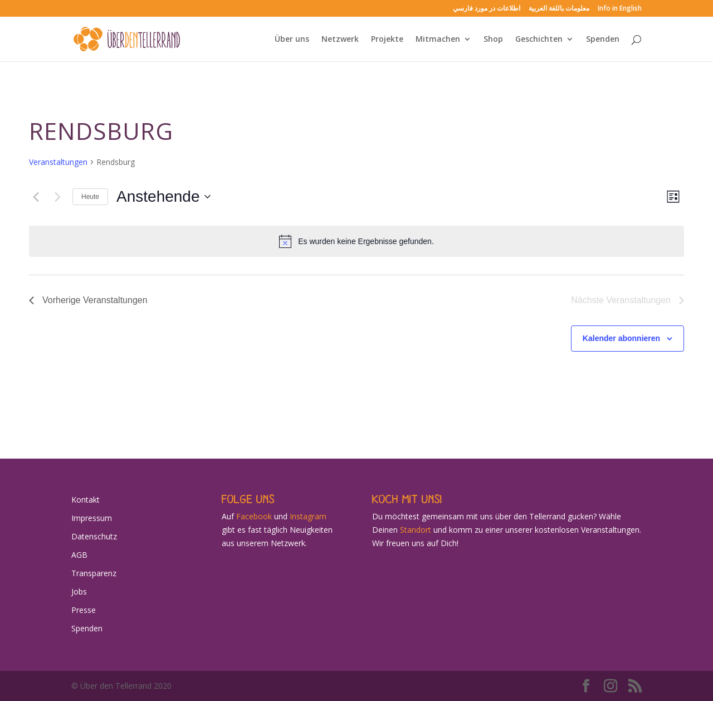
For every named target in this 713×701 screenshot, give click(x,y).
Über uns (292, 39)
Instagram (308, 516)
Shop (493, 39)
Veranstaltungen (58, 162)
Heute (90, 197)
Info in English (620, 9)
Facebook (254, 516)
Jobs (79, 591)
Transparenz (93, 573)
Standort (415, 529)
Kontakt (85, 499)
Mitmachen (438, 39)
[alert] (356, 241)
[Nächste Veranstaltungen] (57, 196)
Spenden (602, 39)
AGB (79, 554)
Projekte (387, 39)
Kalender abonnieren (621, 338)
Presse (83, 610)
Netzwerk (340, 39)
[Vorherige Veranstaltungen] (35, 196)
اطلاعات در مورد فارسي (486, 9)
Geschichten (539, 39)
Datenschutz (94, 536)
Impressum (91, 518)
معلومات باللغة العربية (559, 9)
